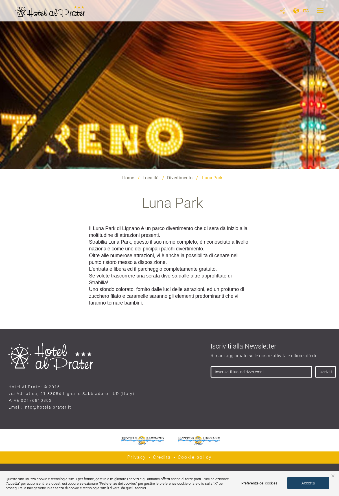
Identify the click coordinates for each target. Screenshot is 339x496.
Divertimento (180, 177)
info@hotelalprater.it (47, 407)
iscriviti (326, 372)
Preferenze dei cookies (259, 483)
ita (306, 10)
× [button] (333, 475)
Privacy (136, 457)
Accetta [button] (308, 483)
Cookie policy (195, 457)
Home (128, 177)
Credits (162, 457)
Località (151, 177)
